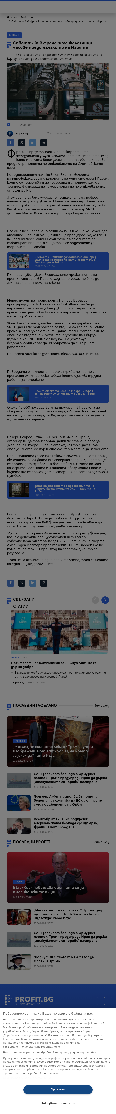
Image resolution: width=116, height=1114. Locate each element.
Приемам (58, 1089)
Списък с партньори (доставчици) (27, 1078)
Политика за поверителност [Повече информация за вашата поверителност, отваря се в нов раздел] (39, 1047)
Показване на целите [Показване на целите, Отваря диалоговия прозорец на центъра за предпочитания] (58, 1103)
